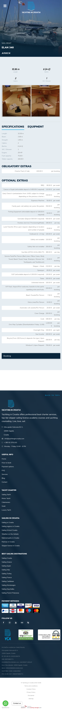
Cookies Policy (31, 689)
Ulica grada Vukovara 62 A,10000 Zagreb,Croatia (13, 431)
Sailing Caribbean (8, 581)
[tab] (36, 127)
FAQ (3, 470)
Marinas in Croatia (8, 542)
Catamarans (6, 502)
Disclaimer (31, 695)
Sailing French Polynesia (10, 593)
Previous (4, 101)
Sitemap (31, 699)
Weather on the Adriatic (10, 534)
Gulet (3, 506)
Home (4, 459)
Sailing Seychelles (8, 589)
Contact (4, 482)
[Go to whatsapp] (5, 703)
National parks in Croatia (10, 538)
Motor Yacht (6, 498)
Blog (3, 478)
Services (5, 474)
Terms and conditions (31, 686)
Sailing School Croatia (9, 530)
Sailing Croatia (7, 558)
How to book (6, 463)
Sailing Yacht (6, 494)
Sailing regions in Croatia (10, 526)
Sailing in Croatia (8, 522)
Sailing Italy (6, 570)
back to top (52, 395)
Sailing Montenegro (9, 585)
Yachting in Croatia (31, 12)
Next (57, 101)
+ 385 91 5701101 (10, 442)
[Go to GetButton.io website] (5, 707)
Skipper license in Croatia (11, 546)
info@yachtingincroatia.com (14, 439)
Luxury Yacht (6, 510)
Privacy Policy (31, 692)
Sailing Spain (6, 566)
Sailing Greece (7, 562)
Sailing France (7, 577)
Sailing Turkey (7, 574)
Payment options (8, 467)
